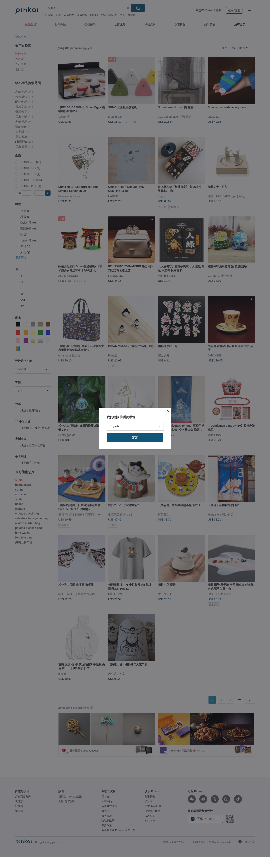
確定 (135, 437)
